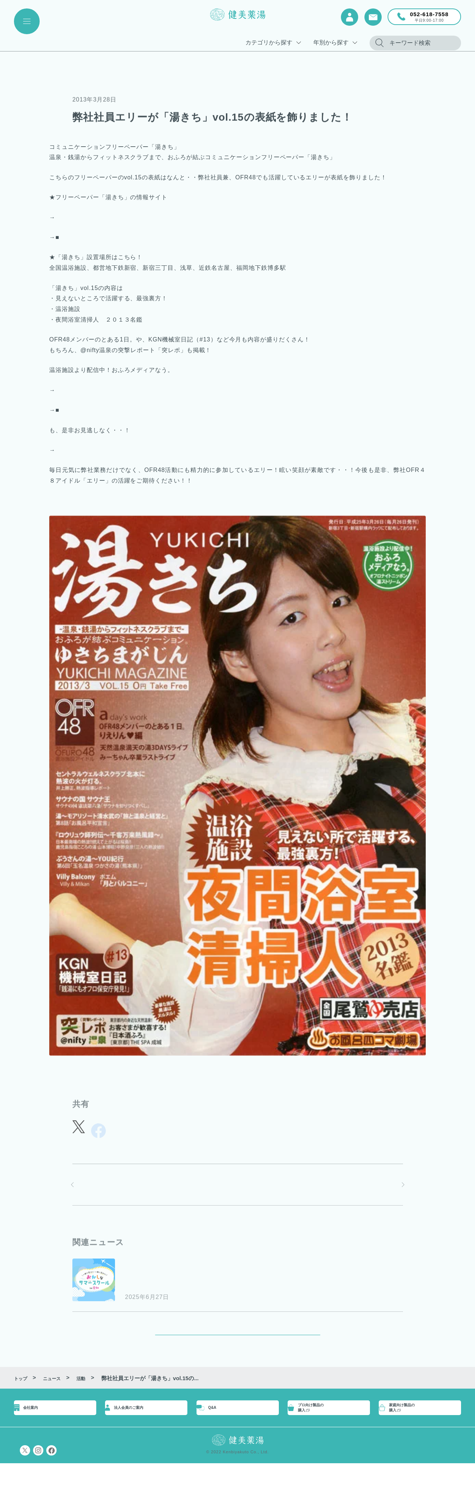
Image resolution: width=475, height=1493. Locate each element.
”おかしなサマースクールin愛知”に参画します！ (220, 1282)
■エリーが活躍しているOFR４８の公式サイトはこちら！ (135, 450)
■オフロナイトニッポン (88, 390)
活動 (78, 86)
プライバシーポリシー (41, 1480)
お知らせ (137, 1267)
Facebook (74, 237)
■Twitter (67, 217)
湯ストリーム (78, 410)
